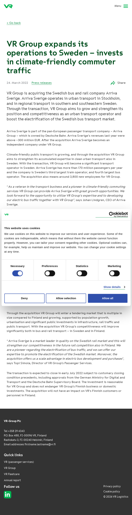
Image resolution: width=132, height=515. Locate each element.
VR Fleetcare (12, 474)
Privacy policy (112, 486)
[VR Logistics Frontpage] (8, 6)
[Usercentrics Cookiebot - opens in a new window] (111, 214)
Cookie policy (111, 491)
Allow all (107, 298)
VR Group (10, 468)
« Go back (14, 23)
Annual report (12, 480)
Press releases (42, 83)
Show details (112, 286)
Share (118, 83)
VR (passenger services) (19, 462)
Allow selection (66, 298)
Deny (24, 298)
